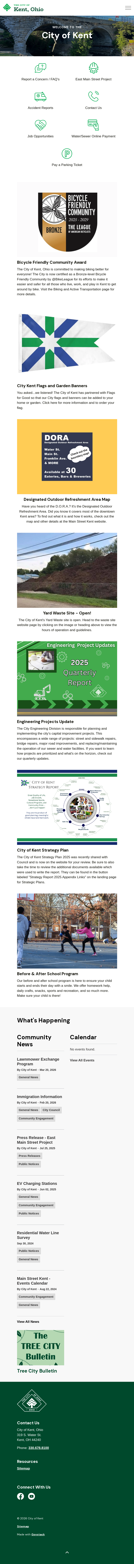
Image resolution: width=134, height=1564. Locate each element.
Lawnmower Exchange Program (38, 1061)
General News (28, 1077)
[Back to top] (67, 1552)
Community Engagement (36, 1118)
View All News (28, 1322)
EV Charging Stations (37, 1183)
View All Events (82, 1060)
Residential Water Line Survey (38, 1235)
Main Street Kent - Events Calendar (33, 1280)
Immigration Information (39, 1097)
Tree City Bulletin (37, 1371)
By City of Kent (27, 1069)
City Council (51, 1110)
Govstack (38, 1534)
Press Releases (29, 1155)
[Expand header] (128, 8)
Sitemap (23, 1468)
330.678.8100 (38, 1448)
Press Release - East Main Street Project (36, 1139)
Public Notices (29, 1164)
